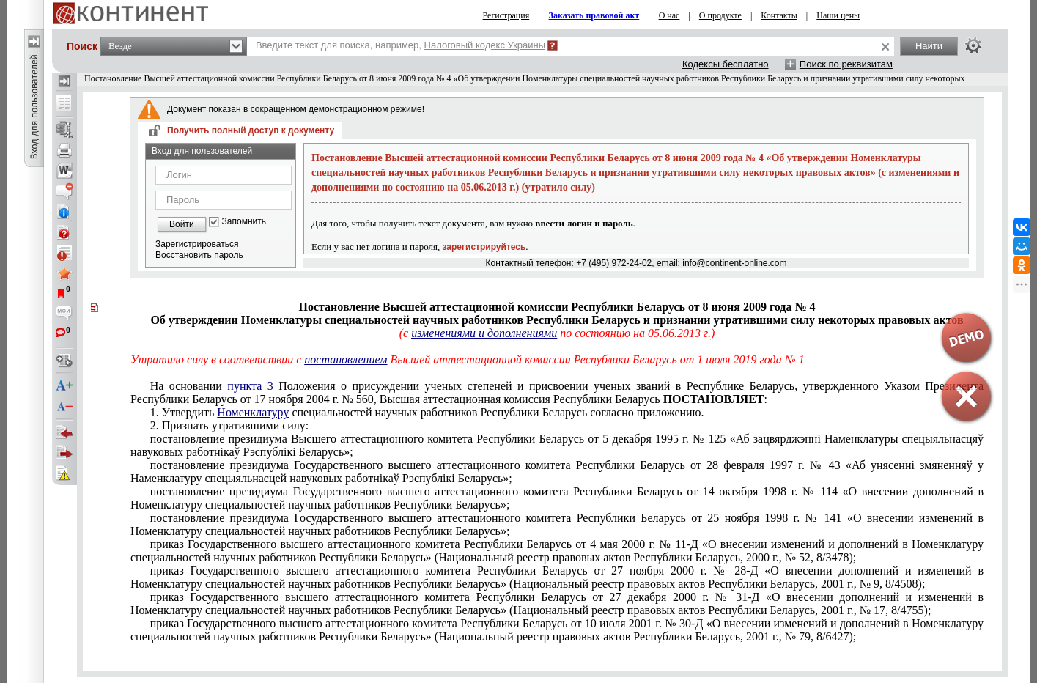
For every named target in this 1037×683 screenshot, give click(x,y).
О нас (669, 15)
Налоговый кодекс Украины (485, 45)
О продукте (720, 15)
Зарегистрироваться (196, 244)
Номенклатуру (253, 412)
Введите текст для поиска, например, (400, 45)
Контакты (779, 15)
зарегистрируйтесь (484, 247)
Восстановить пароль (199, 255)
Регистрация (506, 15)
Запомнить (244, 221)
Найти (928, 45)
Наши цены (838, 15)
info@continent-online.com (734, 263)
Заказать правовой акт (594, 15)
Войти (181, 224)
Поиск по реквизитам (846, 64)
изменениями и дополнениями (484, 333)
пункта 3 (250, 386)
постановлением (345, 359)
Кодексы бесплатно (725, 64)
